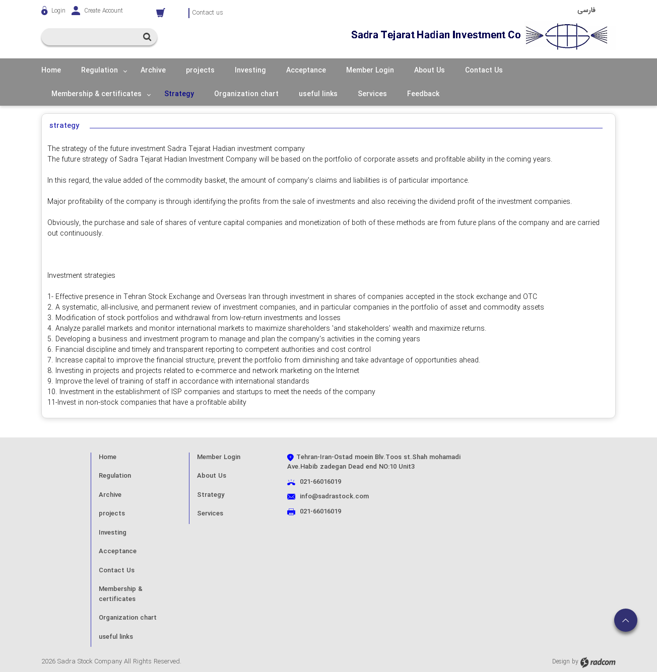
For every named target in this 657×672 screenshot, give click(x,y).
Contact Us (117, 570)
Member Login (218, 457)
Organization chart (128, 618)
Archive (110, 495)
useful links (116, 637)
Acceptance (118, 551)
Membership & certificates (121, 594)
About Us (211, 476)
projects (112, 513)
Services (210, 513)
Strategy (210, 495)
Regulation (115, 476)
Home (107, 457)
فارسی (586, 10)
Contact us (207, 13)
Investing (112, 533)
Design (561, 661)
